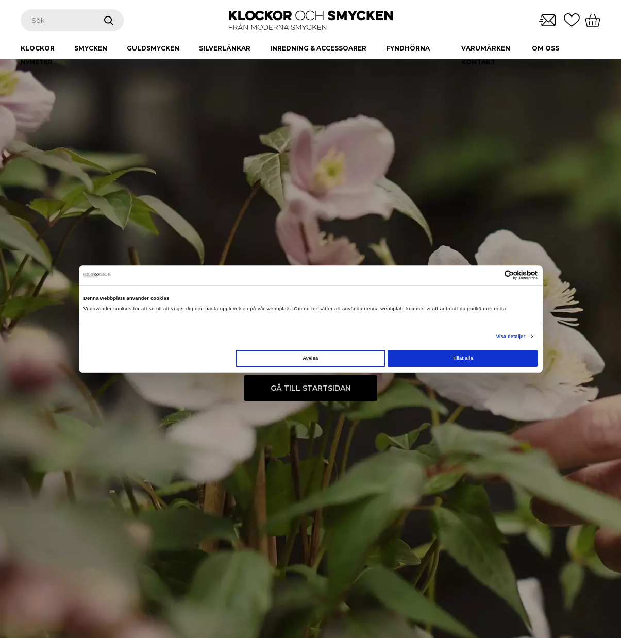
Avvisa (310, 358)
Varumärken (485, 48)
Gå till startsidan (311, 388)
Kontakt (478, 62)
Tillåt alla (462, 358)
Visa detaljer (510, 336)
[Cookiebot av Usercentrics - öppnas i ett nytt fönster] (492, 275)
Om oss (545, 48)
